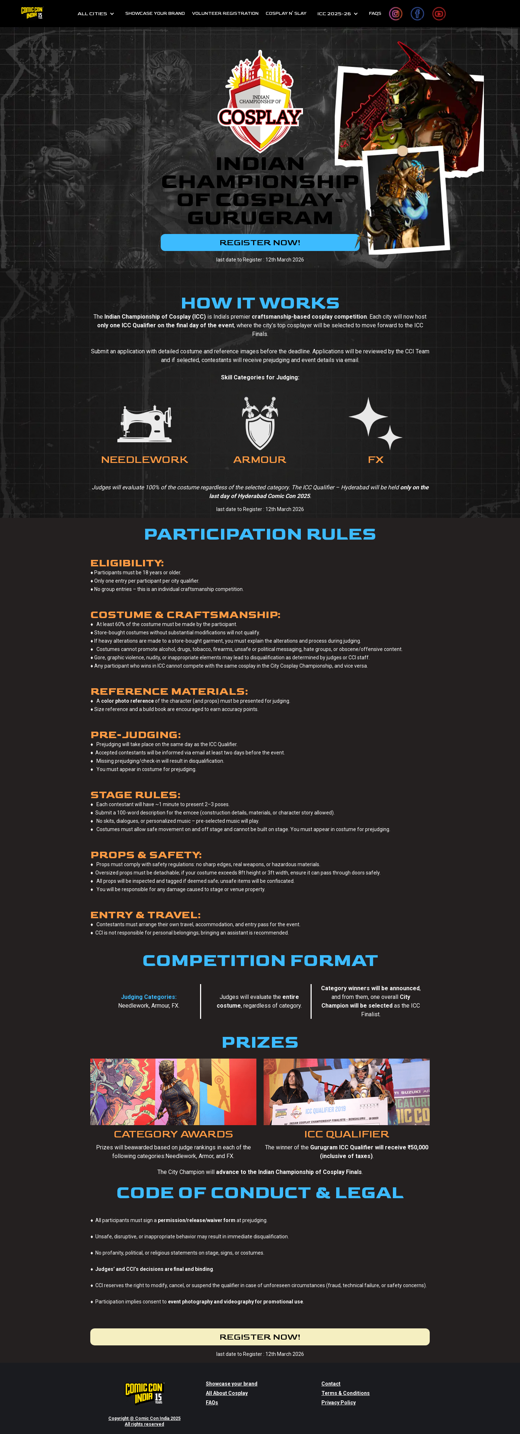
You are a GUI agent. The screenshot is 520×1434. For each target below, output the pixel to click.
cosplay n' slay (286, 13)
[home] (32, 14)
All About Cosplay (227, 1382)
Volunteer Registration (225, 13)
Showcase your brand (231, 1372)
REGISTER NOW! (260, 242)
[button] (96, 13)
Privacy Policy (338, 1391)
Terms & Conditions (345, 1382)
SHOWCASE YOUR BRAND (155, 13)
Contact (331, 1372)
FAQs (375, 13)
